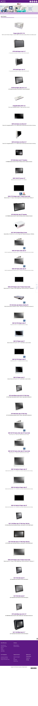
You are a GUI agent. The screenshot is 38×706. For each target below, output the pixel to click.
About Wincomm (4, 642)
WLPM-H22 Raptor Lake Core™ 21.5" (19, 87)
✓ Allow (1, 674)
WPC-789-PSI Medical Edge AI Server (19, 232)
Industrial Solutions (16, 646)
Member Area (28, 654)
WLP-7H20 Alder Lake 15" (19, 578)
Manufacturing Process (4, 658)
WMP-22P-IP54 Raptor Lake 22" (19, 359)
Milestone (2, 647)
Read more (2, 684)
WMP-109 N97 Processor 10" (19, 178)
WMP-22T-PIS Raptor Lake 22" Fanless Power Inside (19, 559)
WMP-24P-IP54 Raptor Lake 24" (19, 323)
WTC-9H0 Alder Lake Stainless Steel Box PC (19, 305)
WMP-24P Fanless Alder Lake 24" (19, 269)
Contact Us (28, 658)
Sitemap (27, 659)
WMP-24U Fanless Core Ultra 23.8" (19, 124)
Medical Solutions (16, 645)
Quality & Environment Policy (5, 659)
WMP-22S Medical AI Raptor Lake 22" (19, 487)
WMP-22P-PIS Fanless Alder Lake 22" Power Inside (19, 451)
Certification (2, 650)
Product (4, 1)
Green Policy (3, 651)
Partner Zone (16, 661)
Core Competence (4, 654)
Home (2, 13)
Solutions (15, 642)
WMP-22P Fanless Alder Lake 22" (19, 250)
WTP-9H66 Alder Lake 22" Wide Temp (19, 413)
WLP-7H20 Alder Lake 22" (19, 596)
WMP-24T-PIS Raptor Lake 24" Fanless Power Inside (19, 287)
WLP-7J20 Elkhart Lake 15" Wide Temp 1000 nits (19, 523)
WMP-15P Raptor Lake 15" (19, 341)
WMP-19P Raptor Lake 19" (19, 377)
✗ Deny (1, 675)
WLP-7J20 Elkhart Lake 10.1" (19, 632)
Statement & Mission (4, 646)
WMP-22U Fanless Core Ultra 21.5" (19, 142)
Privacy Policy (28, 656)
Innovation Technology (4, 656)
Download (15, 659)
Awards (2, 648)
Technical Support (17, 657)
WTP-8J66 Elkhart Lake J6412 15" (19, 614)
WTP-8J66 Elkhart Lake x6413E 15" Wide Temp (19, 395)
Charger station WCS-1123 (19, 33)
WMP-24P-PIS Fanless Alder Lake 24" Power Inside (19, 433)
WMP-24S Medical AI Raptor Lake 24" (19, 505)
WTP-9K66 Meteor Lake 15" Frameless (19, 160)
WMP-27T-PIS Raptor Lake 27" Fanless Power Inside (19, 196)
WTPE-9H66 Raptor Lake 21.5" (19, 51)
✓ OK (28, 705)
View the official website (9, 684)
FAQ (14, 658)
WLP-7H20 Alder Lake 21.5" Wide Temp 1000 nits (19, 541)
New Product (6, 13)
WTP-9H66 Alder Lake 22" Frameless (19, 214)
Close (1, 671)
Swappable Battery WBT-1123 (19, 105)
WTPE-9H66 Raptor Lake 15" (19, 69)
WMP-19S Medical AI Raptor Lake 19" (19, 469)
